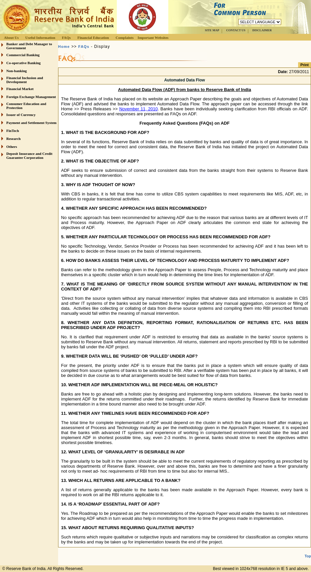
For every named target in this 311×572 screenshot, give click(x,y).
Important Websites (153, 38)
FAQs (66, 38)
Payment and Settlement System (31, 123)
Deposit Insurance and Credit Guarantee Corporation (29, 156)
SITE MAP (212, 30)
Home (64, 47)
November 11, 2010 (138, 108)
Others (11, 147)
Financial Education (93, 38)
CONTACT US (235, 30)
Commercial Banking (22, 55)
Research (13, 139)
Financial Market (20, 89)
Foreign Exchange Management (31, 97)
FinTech (12, 131)
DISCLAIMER (262, 30)
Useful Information (40, 38)
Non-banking (16, 71)
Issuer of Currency (21, 115)
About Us (11, 38)
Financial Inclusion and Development (24, 80)
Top (308, 556)
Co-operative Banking (23, 63)
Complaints (124, 38)
